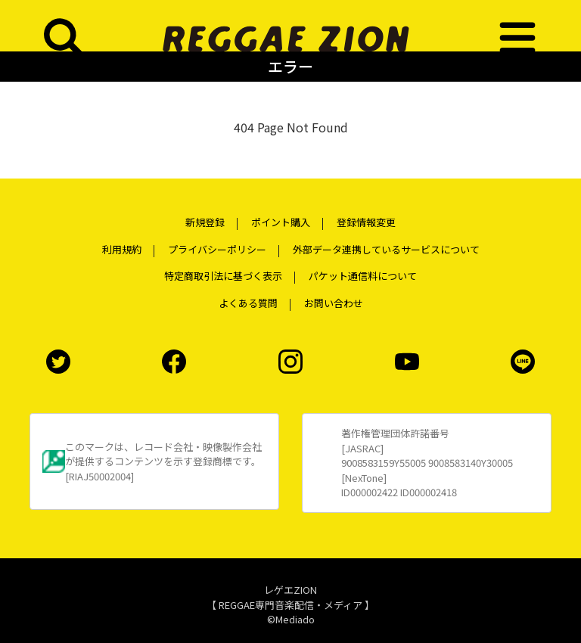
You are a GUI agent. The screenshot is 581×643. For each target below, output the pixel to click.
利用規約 (121, 249)
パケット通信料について (363, 276)
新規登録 (205, 222)
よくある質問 (248, 303)
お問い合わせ (333, 303)
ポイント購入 (280, 222)
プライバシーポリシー (217, 249)
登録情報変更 (366, 222)
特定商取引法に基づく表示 (223, 276)
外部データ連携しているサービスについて (386, 249)
